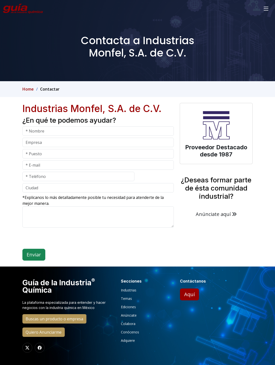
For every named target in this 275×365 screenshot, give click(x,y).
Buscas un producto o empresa (54, 319)
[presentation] (59, 239)
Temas (126, 298)
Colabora (128, 324)
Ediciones (128, 307)
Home (28, 89)
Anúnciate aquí (216, 214)
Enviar (34, 254)
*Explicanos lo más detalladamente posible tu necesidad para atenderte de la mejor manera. (93, 200)
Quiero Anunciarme (44, 332)
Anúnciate (129, 315)
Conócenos (130, 332)
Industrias (128, 290)
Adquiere (128, 340)
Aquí (189, 294)
